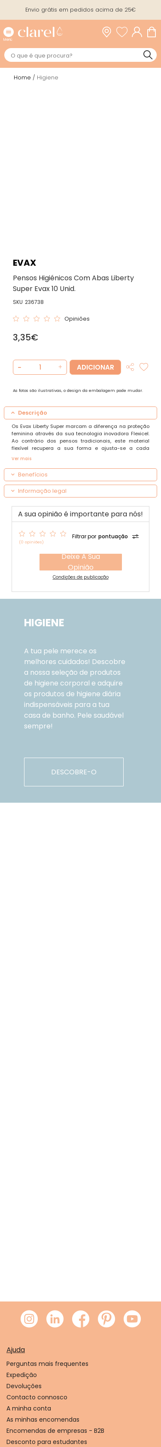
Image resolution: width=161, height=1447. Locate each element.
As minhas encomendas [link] (42, 1419)
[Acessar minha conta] (139, 32)
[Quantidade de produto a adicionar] (40, 367)
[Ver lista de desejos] (124, 32)
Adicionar (95, 367)
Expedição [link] (21, 1375)
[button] (59, 367)
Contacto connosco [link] (36, 1397)
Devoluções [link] (24, 1386)
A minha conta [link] (28, 1408)
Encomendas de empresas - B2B (55, 1430)
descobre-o (74, 772)
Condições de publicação (81, 577)
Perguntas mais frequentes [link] (47, 1363)
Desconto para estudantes (46, 1442)
